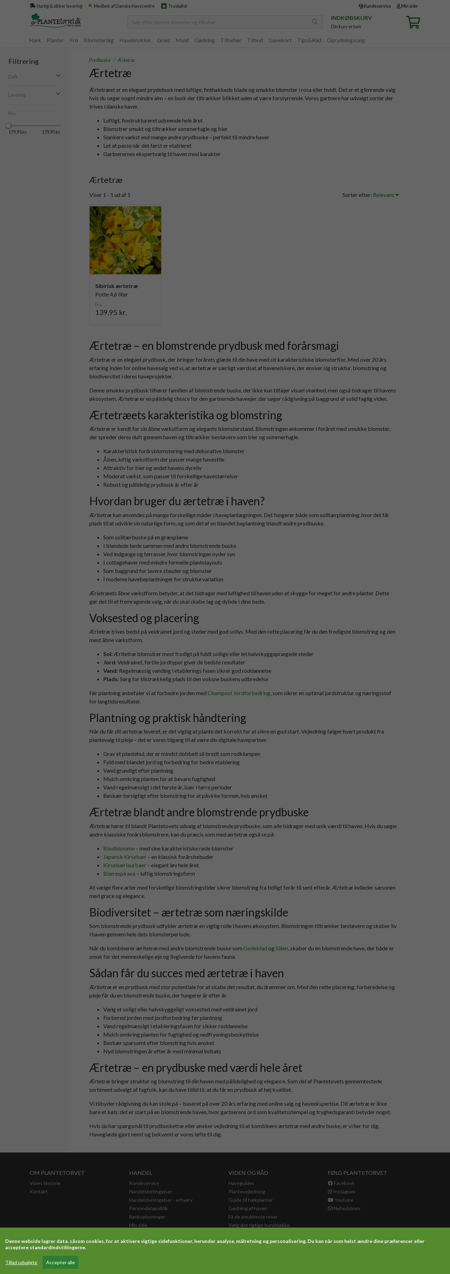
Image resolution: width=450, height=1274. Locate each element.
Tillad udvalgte (21, 1262)
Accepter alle (60, 1262)
